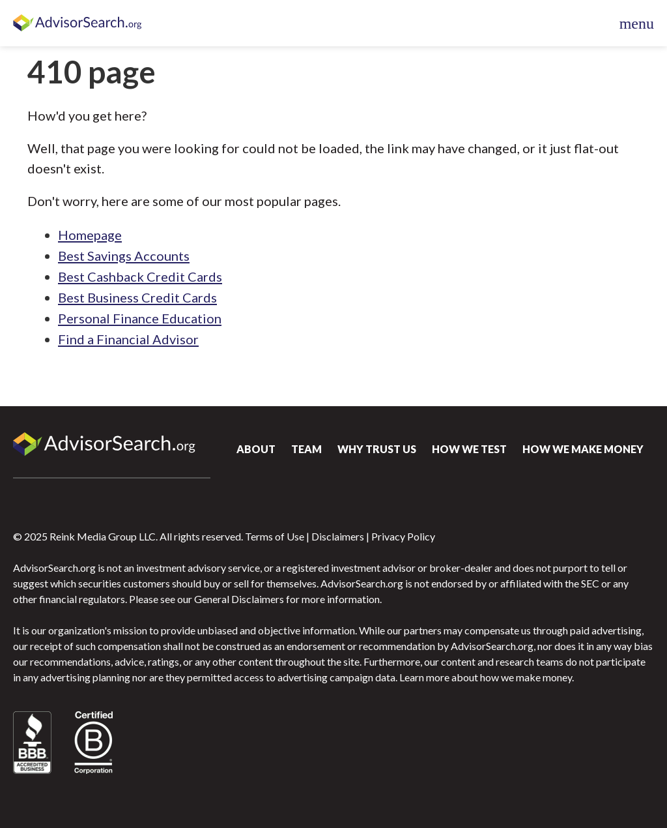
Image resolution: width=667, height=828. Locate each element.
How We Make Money (583, 449)
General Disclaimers (239, 599)
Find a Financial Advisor (128, 339)
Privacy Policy (403, 536)
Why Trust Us (376, 449)
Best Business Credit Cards (137, 297)
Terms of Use (274, 536)
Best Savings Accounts (124, 255)
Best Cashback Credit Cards (140, 276)
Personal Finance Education (139, 318)
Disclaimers (337, 536)
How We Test (469, 449)
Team (306, 449)
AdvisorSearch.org (78, 23)
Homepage (90, 235)
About (256, 449)
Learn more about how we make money (485, 677)
